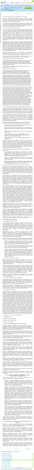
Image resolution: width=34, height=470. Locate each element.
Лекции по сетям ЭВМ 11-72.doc (7, 455)
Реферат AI (24, 2)
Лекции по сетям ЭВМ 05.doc (7, 454)
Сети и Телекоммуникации (8, 9)
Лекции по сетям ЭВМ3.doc (6, 466)
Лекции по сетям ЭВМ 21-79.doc (7, 458)
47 (32, 455)
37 (32, 459)
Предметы (12, 2)
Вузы (8, 2)
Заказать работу (30, 2)
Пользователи (17, 2)
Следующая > (28, 13)
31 (32, 466)
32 (32, 461)
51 (32, 457)
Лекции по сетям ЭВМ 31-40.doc (7, 459)
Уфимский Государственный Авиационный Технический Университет (13, 8)
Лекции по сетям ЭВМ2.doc (6, 465)
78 (32, 462)
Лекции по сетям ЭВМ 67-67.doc (7, 461)
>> (31, 13)
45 (32, 458)
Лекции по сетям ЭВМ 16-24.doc (7, 457)
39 (32, 465)
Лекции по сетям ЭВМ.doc (6, 462)
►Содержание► (0, 27)
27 (32, 454)
